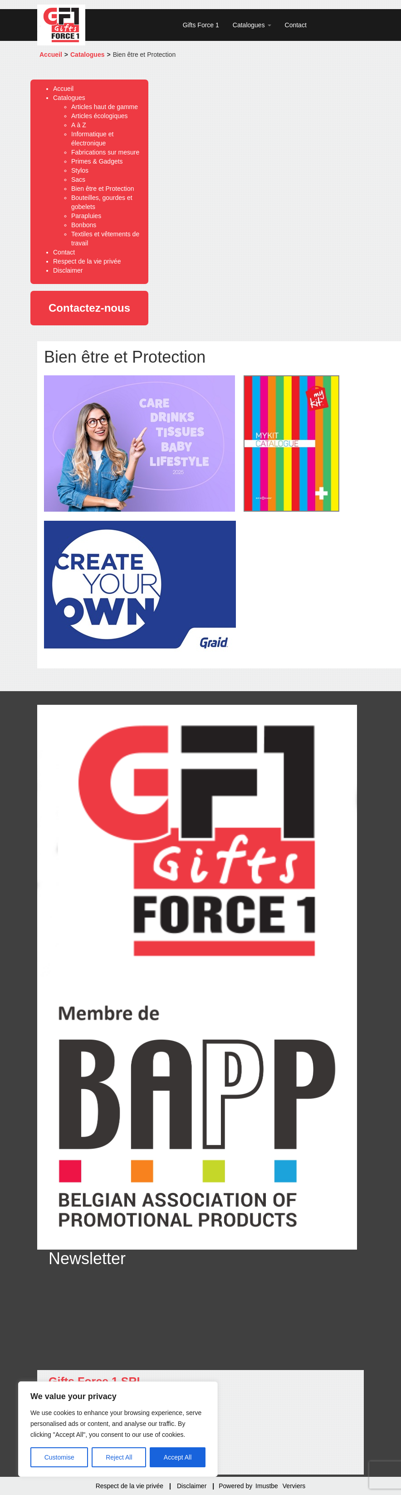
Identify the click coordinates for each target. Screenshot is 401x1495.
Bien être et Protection (102, 188)
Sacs (78, 179)
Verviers (294, 1486)
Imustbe (266, 1486)
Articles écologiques (99, 116)
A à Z (78, 125)
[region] (118, 1429)
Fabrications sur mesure (105, 152)
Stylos (79, 170)
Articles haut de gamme (104, 106)
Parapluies (86, 215)
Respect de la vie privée (87, 261)
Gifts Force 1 (201, 25)
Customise (59, 1457)
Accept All (177, 1457)
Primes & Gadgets (97, 161)
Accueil (50, 54)
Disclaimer (68, 270)
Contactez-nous (89, 308)
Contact (296, 25)
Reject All (119, 1457)
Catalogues (252, 25)
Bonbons (83, 225)
